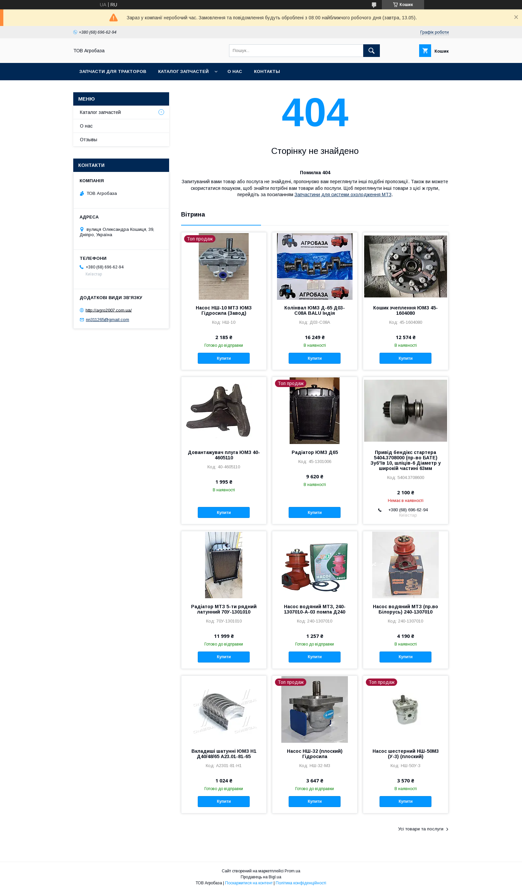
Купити (224, 358)
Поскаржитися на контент (249, 883)
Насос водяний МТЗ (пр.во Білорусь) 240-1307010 (405, 609)
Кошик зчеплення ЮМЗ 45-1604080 (405, 310)
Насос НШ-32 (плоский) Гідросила (315, 753)
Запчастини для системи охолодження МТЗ (343, 194)
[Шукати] (371, 50)
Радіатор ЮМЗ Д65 (315, 452)
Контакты (267, 71)
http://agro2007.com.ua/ (109, 309)
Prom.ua (292, 871)
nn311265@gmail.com (107, 319)
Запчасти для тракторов (112, 71)
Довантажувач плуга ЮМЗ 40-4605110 (224, 455)
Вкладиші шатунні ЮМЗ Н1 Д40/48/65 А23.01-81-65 (223, 753)
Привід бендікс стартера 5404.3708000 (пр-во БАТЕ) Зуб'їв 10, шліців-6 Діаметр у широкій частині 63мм (406, 460)
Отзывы (88, 139)
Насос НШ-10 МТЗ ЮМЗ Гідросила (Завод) (224, 310)
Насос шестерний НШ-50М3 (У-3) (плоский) (406, 753)
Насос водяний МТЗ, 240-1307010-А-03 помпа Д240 (315, 609)
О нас (234, 71)
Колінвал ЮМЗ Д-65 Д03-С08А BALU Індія (314, 310)
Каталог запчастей (183, 71)
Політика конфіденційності (301, 883)
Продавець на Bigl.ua (261, 877)
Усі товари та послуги (420, 828)
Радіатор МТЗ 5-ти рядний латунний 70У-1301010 (224, 609)
